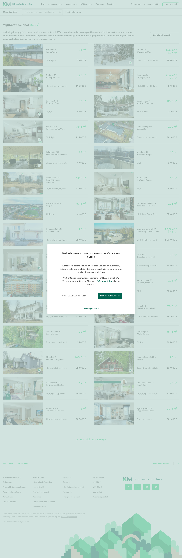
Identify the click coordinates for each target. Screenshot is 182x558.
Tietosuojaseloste (90, 308)
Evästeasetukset (105, 281)
